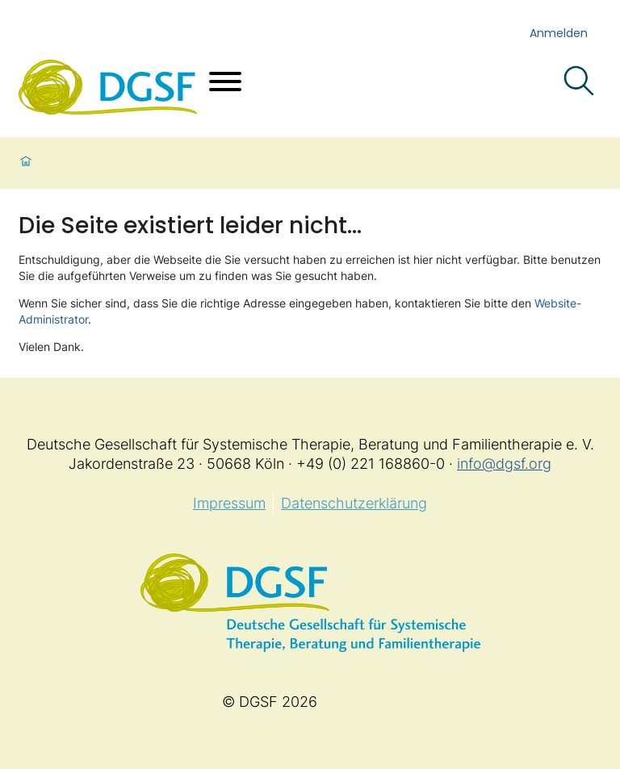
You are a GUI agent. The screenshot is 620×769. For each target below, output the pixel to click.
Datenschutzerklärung (354, 503)
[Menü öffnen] (225, 83)
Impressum (229, 503)
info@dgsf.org (504, 463)
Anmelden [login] (559, 33)
